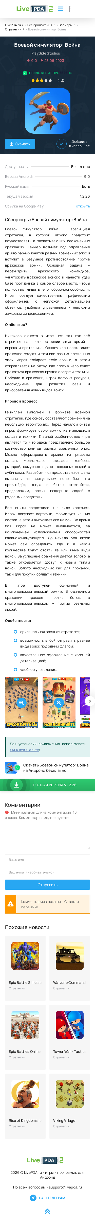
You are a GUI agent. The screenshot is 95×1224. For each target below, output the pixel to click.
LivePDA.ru (13, 25)
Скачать (20, 144)
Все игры (65, 25)
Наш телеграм (47, 1198)
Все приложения (39, 25)
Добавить (73, 143)
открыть (83, 206)
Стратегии (13, 29)
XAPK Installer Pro (24, 749)
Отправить (48, 884)
